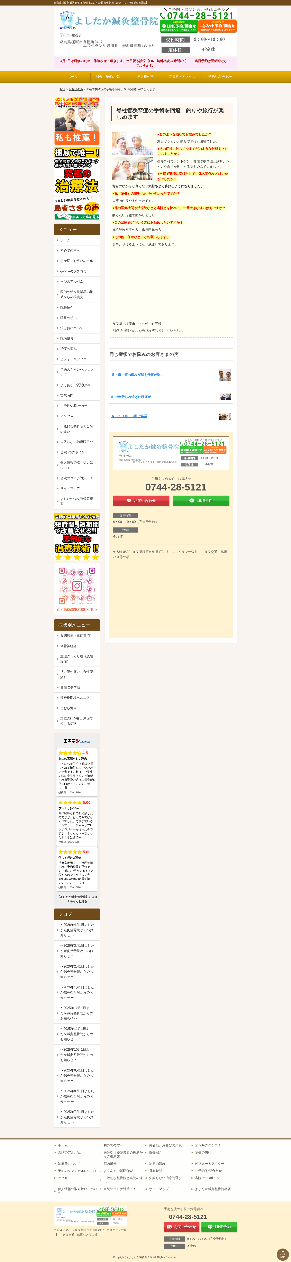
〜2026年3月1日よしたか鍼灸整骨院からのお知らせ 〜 (77, 951)
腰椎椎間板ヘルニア (75, 697)
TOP (62, 89)
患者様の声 (145, 76)
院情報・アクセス (182, 76)
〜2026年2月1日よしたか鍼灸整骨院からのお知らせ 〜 (77, 972)
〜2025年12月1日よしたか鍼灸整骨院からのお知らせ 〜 (76, 1013)
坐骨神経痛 (68, 646)
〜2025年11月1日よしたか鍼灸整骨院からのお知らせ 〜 (76, 1034)
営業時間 (66, 395)
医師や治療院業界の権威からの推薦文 (76, 294)
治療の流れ (68, 348)
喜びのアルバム (71, 281)
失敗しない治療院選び (76, 442)
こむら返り (68, 708)
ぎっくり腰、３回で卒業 (129, 416)
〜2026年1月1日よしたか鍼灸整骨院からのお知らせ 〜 (77, 992)
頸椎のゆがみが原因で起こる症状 (76, 721)
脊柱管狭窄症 (70, 687)
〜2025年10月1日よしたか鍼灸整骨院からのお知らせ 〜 (76, 1055)
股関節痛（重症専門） (76, 635)
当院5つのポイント (74, 452)
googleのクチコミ (73, 271)
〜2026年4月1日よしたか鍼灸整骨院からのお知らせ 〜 (77, 930)
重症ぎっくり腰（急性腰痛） (76, 658)
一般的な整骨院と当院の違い (76, 429)
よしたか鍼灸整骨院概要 (76, 501)
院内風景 (66, 338)
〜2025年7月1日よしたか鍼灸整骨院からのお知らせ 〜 (77, 1117)
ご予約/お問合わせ (218, 76)
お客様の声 (76, 89)
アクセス (66, 416)
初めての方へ (70, 250)
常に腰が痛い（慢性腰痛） (76, 674)
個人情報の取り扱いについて (76, 465)
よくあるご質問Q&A (75, 385)
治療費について (71, 328)
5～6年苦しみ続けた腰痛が (131, 397)
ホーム (72, 76)
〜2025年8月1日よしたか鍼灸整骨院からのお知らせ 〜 (77, 1096)
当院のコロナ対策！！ (76, 478)
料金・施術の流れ (109, 76)
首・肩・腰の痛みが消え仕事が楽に (137, 375)
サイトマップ (70, 488)
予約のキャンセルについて (76, 372)
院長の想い (68, 318)
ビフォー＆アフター (75, 359)
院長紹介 (66, 307)
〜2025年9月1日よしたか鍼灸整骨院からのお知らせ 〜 (77, 1076)
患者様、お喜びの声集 (76, 261)
